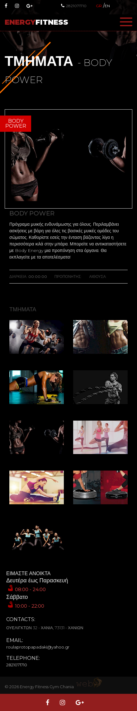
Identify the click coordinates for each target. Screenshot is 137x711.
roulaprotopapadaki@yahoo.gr (37, 646)
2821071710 (74, 5)
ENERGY (36, 22)
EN (107, 5)
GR (99, 5)
